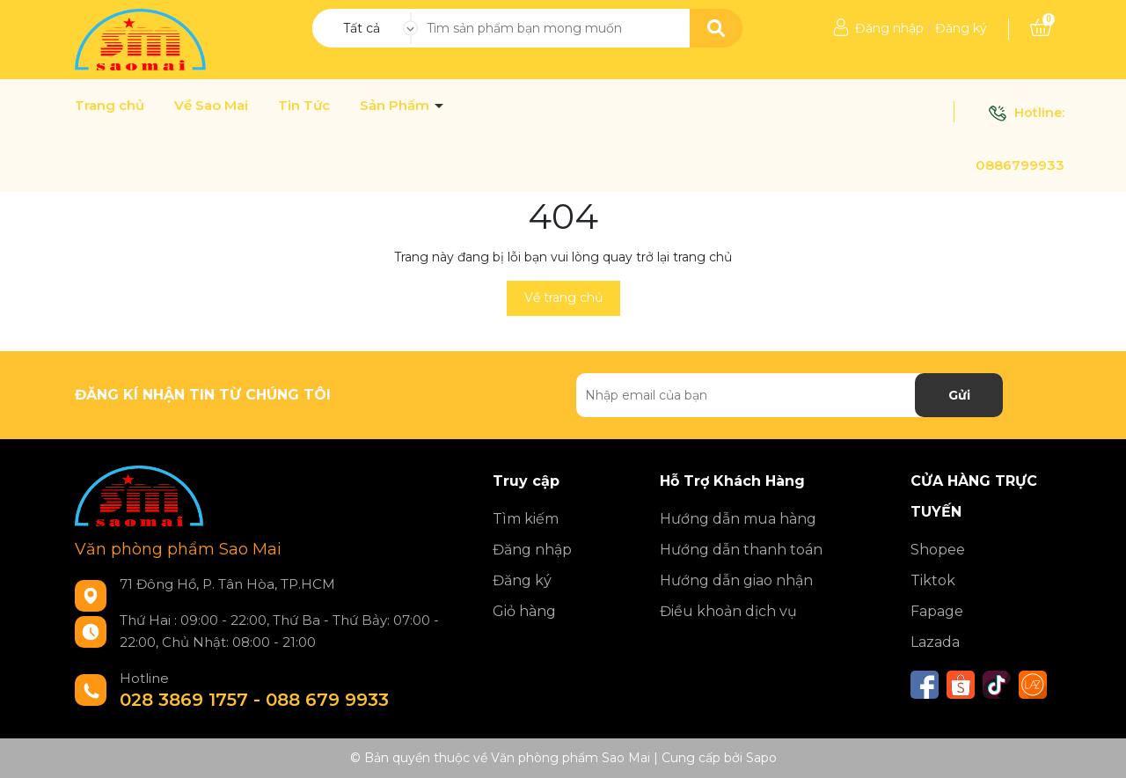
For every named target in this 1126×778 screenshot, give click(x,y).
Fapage (936, 611)
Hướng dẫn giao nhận (736, 580)
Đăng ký (961, 28)
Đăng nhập (889, 28)
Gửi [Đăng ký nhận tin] (959, 395)
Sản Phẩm (396, 106)
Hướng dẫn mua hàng (738, 518)
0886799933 (1020, 165)
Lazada (935, 642)
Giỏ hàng (524, 611)
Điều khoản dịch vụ (728, 611)
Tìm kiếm (526, 518)
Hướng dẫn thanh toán (741, 549)
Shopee (937, 549)
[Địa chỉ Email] (789, 395)
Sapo (761, 758)
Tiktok (932, 580)
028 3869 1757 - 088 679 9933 (254, 699)
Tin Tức (304, 106)
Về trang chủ (563, 297)
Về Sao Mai (211, 106)
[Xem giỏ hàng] (1040, 28)
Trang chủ (109, 106)
